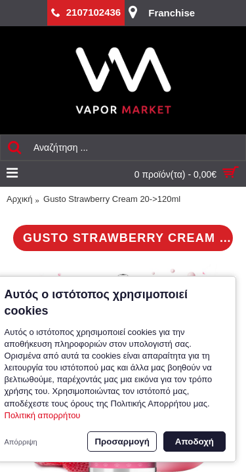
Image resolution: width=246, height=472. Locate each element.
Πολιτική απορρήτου (43, 415)
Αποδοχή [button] (194, 441)
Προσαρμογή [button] (121, 441)
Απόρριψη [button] (21, 442)
